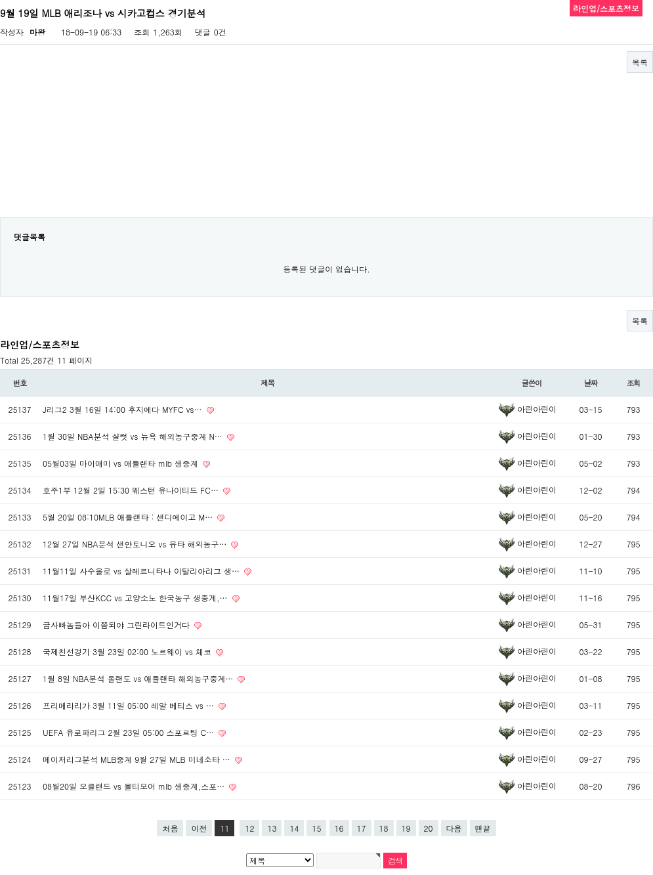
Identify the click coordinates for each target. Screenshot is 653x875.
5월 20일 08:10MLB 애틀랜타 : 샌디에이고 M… (129, 517)
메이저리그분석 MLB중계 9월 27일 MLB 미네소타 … (138, 759)
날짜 (591, 382)
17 (361, 828)
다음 (454, 828)
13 (271, 828)
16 (339, 828)
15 (316, 828)
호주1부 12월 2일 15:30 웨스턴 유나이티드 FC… (132, 490)
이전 (199, 828)
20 (428, 828)
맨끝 (483, 828)
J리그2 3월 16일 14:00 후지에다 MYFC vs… (124, 409)
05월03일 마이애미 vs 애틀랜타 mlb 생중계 (122, 463)
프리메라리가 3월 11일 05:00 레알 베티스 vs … (130, 705)
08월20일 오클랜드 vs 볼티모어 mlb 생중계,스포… (135, 786)
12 (249, 828)
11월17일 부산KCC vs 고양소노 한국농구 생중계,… (136, 597)
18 (384, 828)
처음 (170, 828)
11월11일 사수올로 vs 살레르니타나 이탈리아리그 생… (142, 570)
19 (406, 828)
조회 (634, 382)
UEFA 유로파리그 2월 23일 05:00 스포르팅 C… (130, 732)
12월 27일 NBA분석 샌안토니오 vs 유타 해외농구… (136, 543)
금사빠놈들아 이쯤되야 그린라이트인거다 (117, 624)
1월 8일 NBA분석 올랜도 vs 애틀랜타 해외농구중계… (139, 678)
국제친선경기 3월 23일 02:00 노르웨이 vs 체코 (128, 651)
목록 (640, 62)
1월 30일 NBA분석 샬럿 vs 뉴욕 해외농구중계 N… (134, 436)
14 (294, 828)
